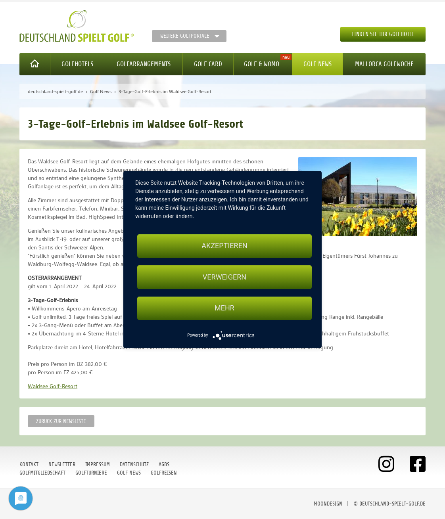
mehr (224, 308)
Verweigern (224, 277)
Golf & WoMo (261, 64)
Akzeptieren (224, 245)
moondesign (328, 504)
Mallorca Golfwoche (384, 64)
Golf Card (208, 64)
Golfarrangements (144, 64)
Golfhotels (77, 64)
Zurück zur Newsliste (61, 421)
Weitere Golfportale (184, 36)
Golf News (317, 64)
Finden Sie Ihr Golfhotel (382, 34)
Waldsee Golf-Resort (52, 386)
